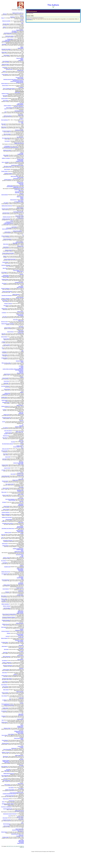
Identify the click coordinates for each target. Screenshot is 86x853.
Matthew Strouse (20, 843)
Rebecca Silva (21, 841)
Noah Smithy (21, 840)
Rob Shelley (21, 842)
